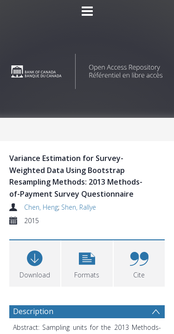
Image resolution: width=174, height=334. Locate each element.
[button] (86, 262)
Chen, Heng (41, 207)
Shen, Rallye (78, 207)
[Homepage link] (87, 69)
